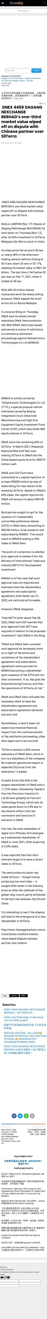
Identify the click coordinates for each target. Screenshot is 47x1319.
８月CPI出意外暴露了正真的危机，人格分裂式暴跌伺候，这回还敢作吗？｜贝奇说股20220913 (23, 96)
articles (14, 996)
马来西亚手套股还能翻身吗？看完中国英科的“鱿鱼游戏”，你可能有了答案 (22, 1182)
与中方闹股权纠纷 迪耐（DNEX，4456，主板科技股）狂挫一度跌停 (36, 1132)
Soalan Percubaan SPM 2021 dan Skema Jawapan (20, 1236)
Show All (5, 85)
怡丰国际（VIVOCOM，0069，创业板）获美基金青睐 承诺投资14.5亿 (22, 1221)
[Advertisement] (23, 40)
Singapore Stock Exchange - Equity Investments (21, 78)
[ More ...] (42, 103)
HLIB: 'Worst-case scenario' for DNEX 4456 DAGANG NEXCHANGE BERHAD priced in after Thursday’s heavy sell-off (11, 1136)
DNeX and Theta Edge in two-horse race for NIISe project (23, 1019)
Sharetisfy (16, 3)
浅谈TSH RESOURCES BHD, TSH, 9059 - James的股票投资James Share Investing (23, 1202)
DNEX (23, 996)
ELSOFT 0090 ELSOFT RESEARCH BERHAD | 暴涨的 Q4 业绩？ (22, 1175)
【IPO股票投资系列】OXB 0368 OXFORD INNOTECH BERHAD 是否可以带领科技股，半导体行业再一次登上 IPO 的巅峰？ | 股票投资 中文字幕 (22, 1212)
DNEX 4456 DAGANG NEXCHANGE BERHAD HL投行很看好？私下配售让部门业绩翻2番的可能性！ (25, 1049)
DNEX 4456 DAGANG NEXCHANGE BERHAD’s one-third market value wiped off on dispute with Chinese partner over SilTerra (22, 121)
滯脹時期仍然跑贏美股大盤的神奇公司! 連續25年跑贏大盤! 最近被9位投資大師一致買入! (23, 1229)
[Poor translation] (7, 1278)
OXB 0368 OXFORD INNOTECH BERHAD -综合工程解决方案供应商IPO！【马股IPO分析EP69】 (23, 1248)
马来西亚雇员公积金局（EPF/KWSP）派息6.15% (23, 1162)
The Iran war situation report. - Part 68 (17, 81)
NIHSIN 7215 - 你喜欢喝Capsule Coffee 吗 (20, 1242)
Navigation (23, 11)
